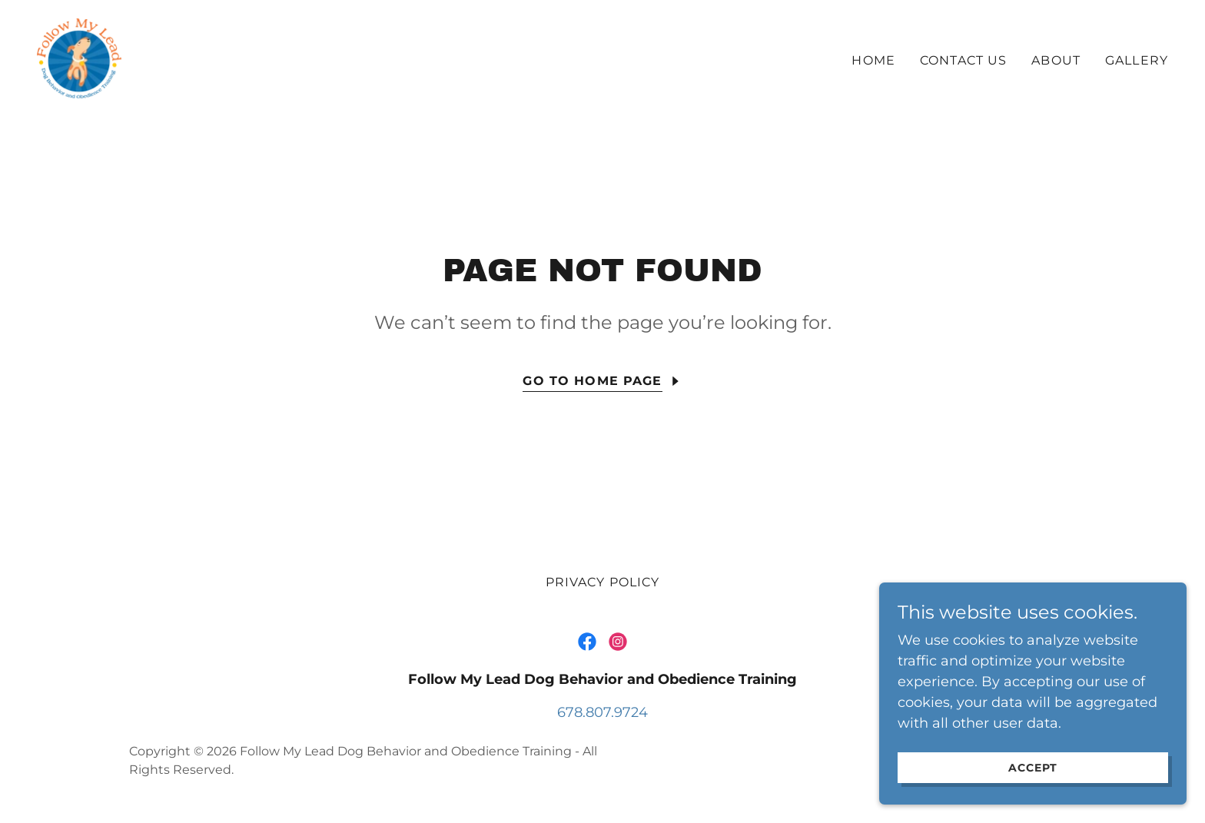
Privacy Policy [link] (603, 582)
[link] (79, 57)
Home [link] (873, 60)
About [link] (1056, 60)
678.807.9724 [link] (602, 712)
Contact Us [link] (963, 60)
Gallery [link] (1136, 60)
